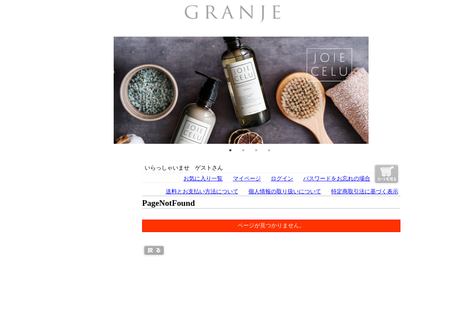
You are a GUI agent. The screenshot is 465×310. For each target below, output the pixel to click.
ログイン (282, 179)
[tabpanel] (241, 90)
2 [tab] (243, 150)
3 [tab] (256, 150)
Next (407, 90)
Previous (58, 90)
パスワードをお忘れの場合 (336, 179)
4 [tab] (269, 150)
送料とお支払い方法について (202, 192)
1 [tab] (230, 150)
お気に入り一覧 (203, 179)
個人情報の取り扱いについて (284, 192)
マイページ (247, 179)
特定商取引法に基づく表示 (364, 192)
